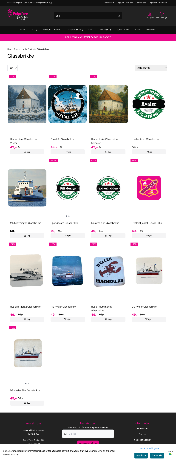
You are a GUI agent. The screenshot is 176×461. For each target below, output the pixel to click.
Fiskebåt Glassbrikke (62, 139)
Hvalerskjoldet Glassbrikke (147, 223)
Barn (137, 29)
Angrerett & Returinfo (157, 2)
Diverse (17, 49)
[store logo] (17, 16)
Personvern (109, 2)
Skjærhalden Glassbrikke (105, 223)
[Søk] (88, 15)
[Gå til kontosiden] (150, 15)
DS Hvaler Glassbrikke (144, 306)
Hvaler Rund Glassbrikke (145, 139)
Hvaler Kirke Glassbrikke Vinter (23, 141)
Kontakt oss (141, 2)
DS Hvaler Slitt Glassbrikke (25, 390)
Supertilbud (123, 29)
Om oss (129, 2)
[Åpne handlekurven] (162, 15)
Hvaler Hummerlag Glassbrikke (101, 308)
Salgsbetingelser (142, 439)
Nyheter (150, 29)
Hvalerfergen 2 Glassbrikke (25, 306)
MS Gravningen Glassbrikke (25, 223)
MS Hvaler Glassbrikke (63, 306)
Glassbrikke (43, 49)
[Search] (119, 15)
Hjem (9, 49)
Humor (47, 29)
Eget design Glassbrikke (64, 223)
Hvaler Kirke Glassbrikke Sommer (104, 141)
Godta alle (157, 455)
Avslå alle (141, 455)
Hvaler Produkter (29, 49)
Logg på (120, 2)
